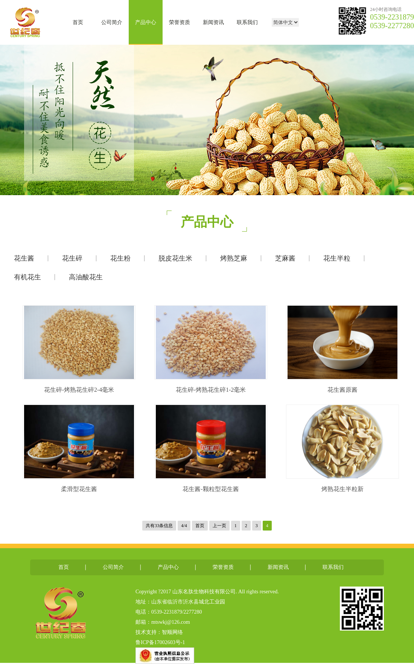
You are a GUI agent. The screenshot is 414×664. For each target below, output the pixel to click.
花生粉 (120, 258)
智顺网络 (172, 632)
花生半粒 (336, 258)
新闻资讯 (213, 22)
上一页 (219, 525)
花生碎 (72, 258)
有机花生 (27, 277)
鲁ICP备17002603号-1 (160, 642)
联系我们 (247, 22)
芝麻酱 (285, 258)
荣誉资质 (179, 22)
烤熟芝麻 (233, 258)
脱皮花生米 (175, 258)
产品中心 (145, 22)
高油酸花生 (86, 277)
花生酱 (24, 258)
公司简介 (111, 22)
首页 (78, 22)
